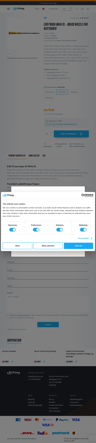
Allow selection (48, 246)
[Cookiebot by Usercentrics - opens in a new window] (83, 195)
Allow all (78, 246)
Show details (83, 238)
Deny (17, 246)
